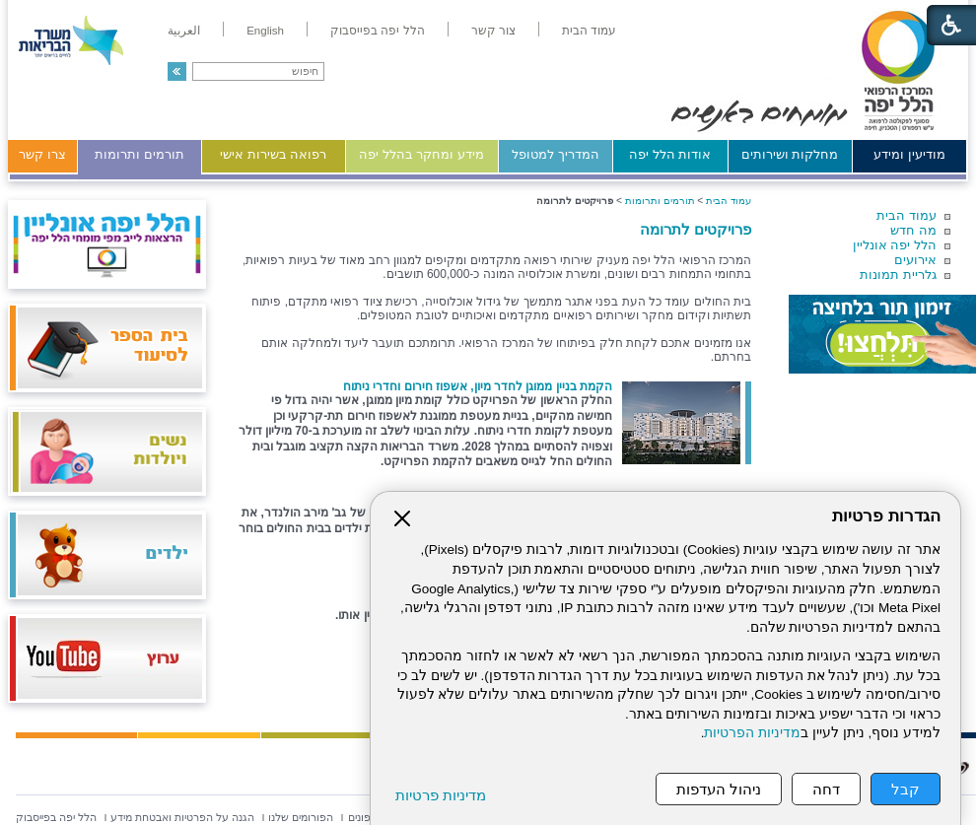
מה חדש (913, 230)
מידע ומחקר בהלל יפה (421, 154)
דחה (826, 789)
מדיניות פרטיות (440, 795)
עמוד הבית (906, 215)
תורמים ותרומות (139, 154)
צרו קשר (42, 154)
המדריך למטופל (555, 154)
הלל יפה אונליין (895, 245)
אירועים (915, 259)
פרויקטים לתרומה (695, 229)
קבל (905, 789)
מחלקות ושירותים (790, 154)
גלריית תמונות (898, 274)
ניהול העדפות (718, 789)
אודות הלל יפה (670, 154)
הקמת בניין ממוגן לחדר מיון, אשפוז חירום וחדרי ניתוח (477, 386)
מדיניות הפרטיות (752, 732)
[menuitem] (589, 30)
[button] (177, 71)
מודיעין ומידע (909, 154)
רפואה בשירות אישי (273, 154)
